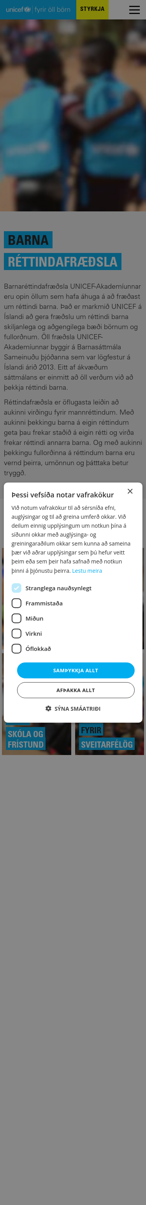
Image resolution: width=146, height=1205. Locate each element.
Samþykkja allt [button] (75, 669)
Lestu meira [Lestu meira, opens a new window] (87, 570)
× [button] (130, 491)
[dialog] (73, 602)
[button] (73, 708)
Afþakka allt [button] (75, 690)
